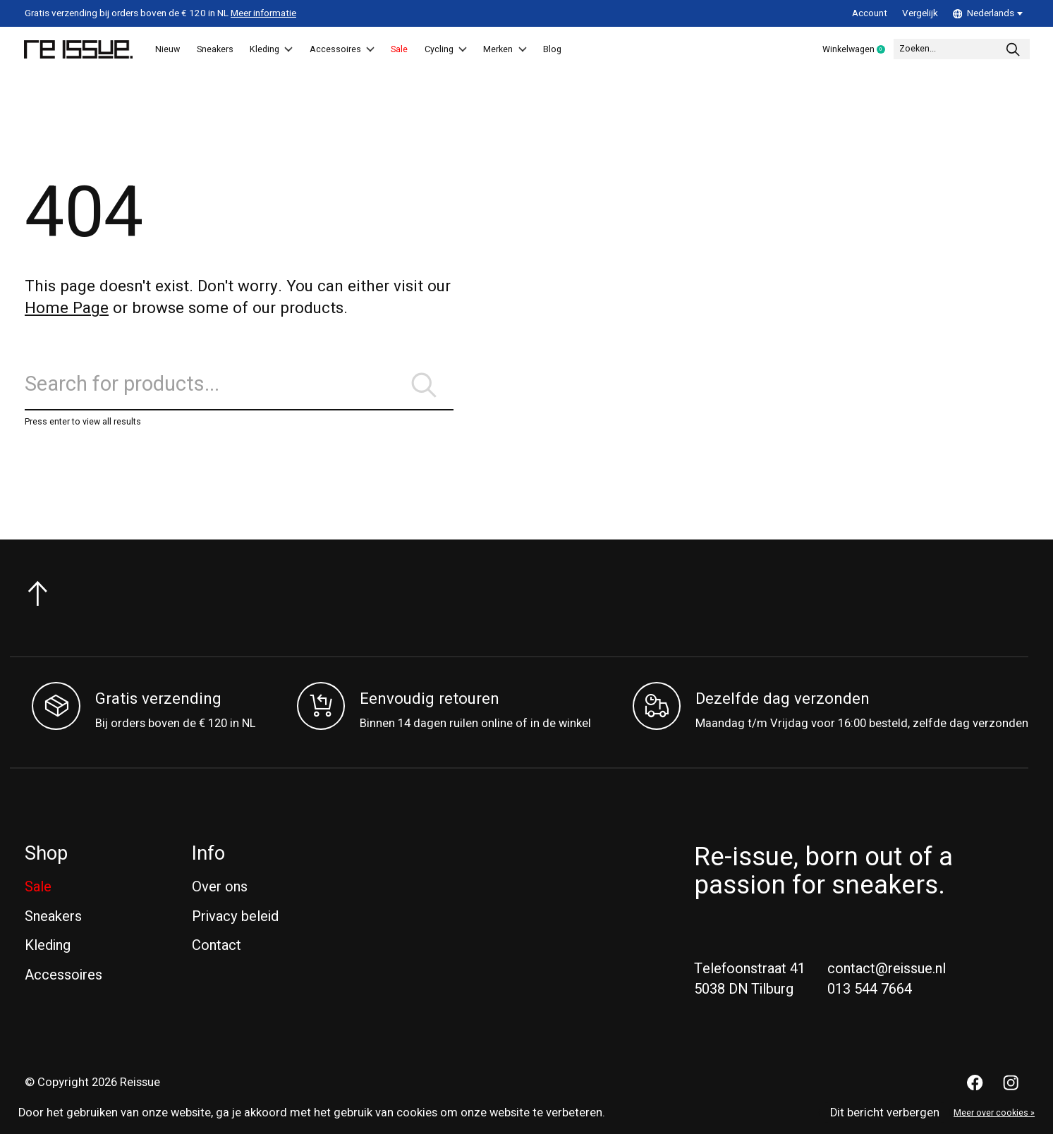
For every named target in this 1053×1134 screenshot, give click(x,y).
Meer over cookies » (994, 1112)
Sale (469, 50)
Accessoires (397, 50)
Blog (663, 50)
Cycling (528, 50)
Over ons (220, 890)
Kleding (309, 50)
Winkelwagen (805, 51)
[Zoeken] (940, 50)
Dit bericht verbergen (884, 1112)
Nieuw (175, 50)
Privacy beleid (235, 920)
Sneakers (237, 50)
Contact (216, 949)
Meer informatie (263, 13)
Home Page (67, 309)
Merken (603, 50)
